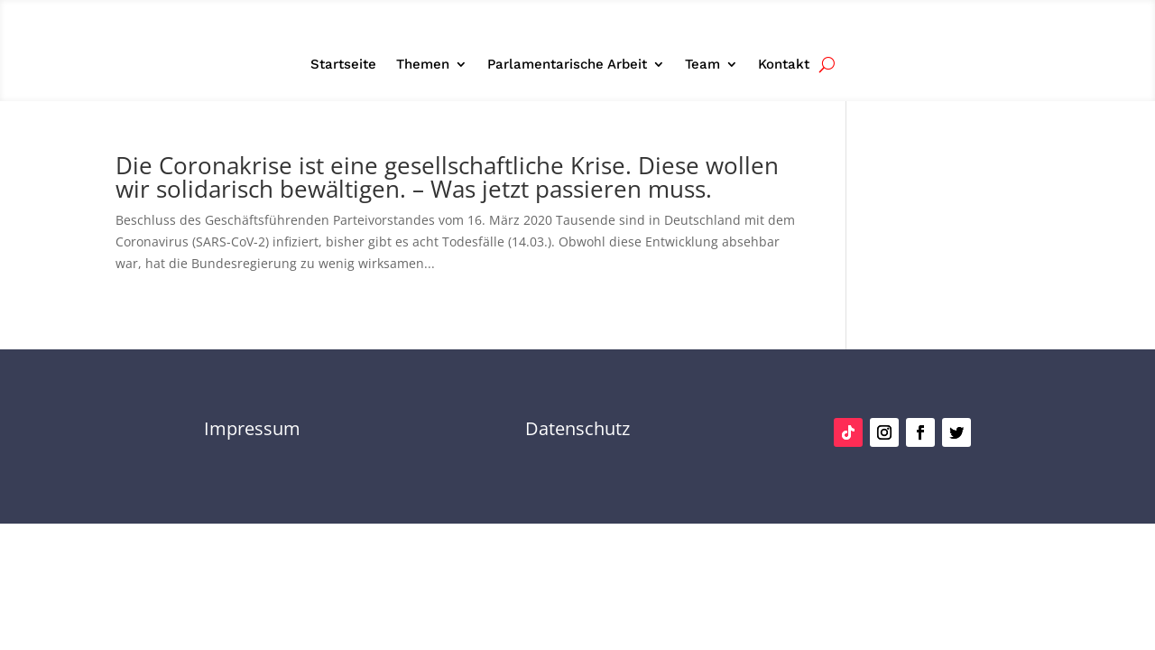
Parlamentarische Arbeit (567, 65)
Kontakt (783, 65)
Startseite (343, 65)
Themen (422, 65)
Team (702, 65)
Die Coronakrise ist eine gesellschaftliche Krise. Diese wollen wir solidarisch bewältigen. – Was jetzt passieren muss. (447, 177)
